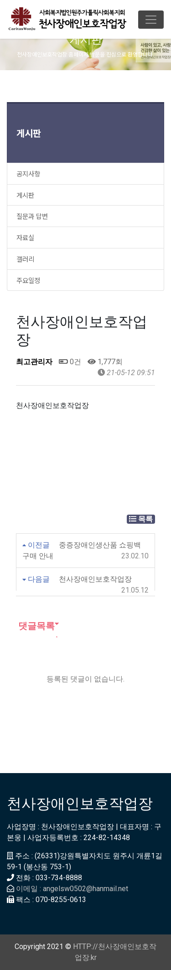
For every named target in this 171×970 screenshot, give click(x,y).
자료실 (25, 237)
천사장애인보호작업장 (95, 579)
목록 (141, 519)
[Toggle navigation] (151, 19)
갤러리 (25, 258)
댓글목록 (35, 625)
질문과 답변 (32, 216)
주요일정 (28, 280)
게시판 (28, 132)
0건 (70, 361)
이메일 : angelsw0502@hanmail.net (72, 888)
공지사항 (28, 173)
